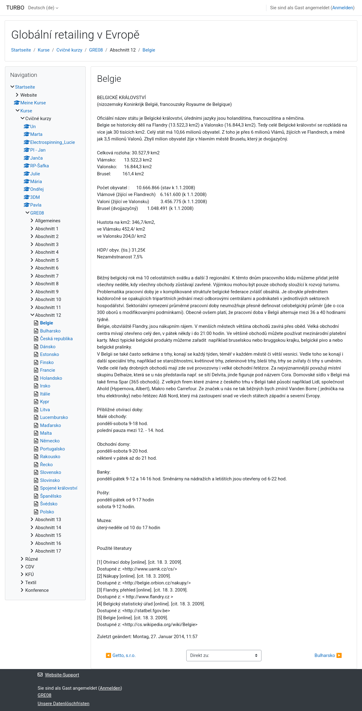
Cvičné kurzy (69, 50)
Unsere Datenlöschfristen (63, 703)
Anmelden (342, 7)
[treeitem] (45, 339)
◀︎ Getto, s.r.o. (121, 655)
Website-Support (58, 675)
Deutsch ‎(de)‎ (41, 7)
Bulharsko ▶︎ (328, 655)
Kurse (44, 50)
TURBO (15, 7)
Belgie (148, 50)
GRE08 (96, 50)
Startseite (21, 50)
